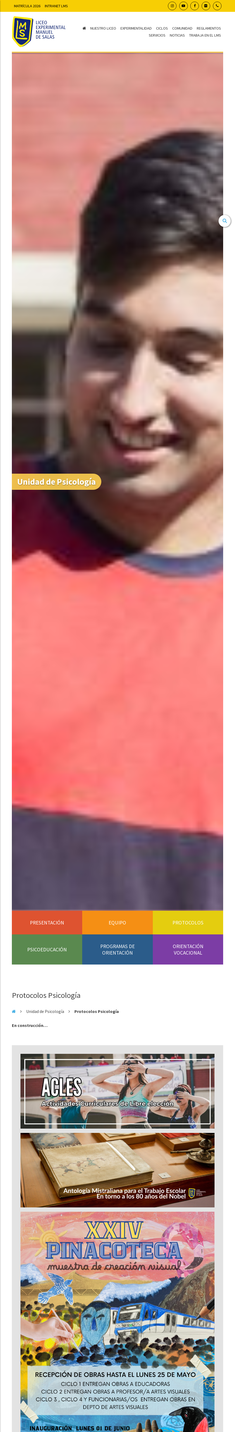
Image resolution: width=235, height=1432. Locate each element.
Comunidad (182, 28)
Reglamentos (209, 28)
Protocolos (187, 922)
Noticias (177, 35)
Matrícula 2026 (27, 5)
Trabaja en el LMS (205, 35)
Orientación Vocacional (188, 949)
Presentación (47, 922)
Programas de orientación (117, 949)
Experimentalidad (136, 28)
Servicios (157, 35)
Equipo (117, 922)
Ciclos (162, 28)
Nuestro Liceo (103, 28)
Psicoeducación (47, 949)
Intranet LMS (56, 5)
